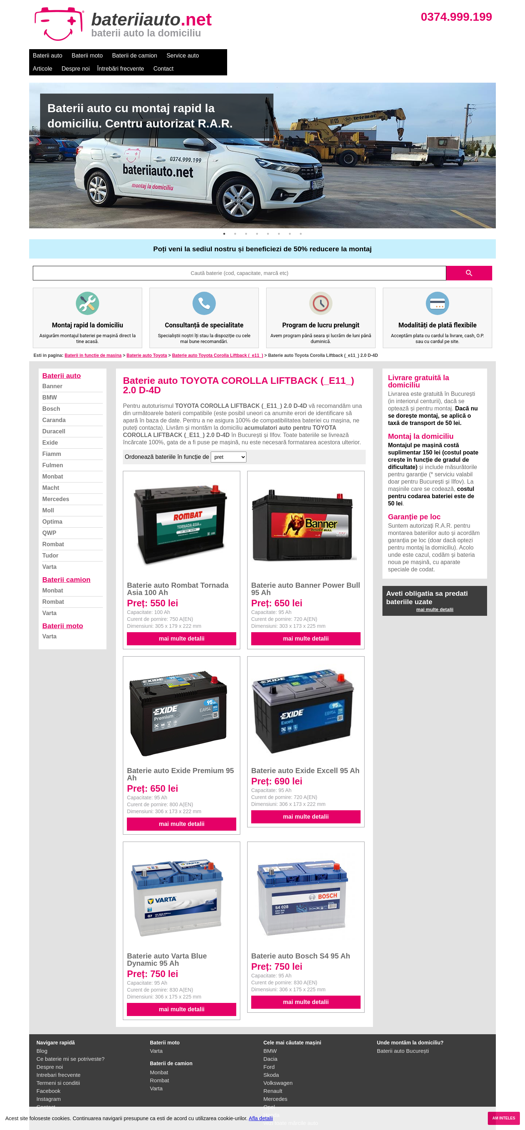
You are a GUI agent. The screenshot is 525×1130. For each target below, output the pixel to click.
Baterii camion (66, 566)
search (469, 260)
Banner (52, 373)
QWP (49, 520)
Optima (52, 508)
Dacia (270, 1046)
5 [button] (268, 220)
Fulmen (52, 452)
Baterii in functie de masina (93, 342)
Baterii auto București (403, 1038)
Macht (50, 475)
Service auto (183, 55)
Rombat (53, 531)
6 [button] (279, 220)
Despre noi (251, 55)
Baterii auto (47, 55)
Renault (273, 1078)
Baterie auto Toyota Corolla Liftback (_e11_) (217, 342)
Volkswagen (278, 1070)
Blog (41, 1038)
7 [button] (289, 220)
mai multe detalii (182, 625)
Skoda (271, 1062)
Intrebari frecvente (58, 1062)
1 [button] (224, 220)
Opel (269, 1094)
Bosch (51, 396)
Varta (49, 554)
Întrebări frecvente (295, 55)
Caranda (54, 407)
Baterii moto (87, 55)
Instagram (48, 1086)
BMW (49, 384)
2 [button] (235, 220)
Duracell (53, 418)
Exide (50, 429)
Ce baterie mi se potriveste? (70, 1046)
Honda (272, 1102)
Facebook (48, 1078)
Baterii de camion (134, 55)
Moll (48, 497)
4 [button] (257, 220)
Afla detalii (261, 1118)
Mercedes (55, 486)
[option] (262, 142)
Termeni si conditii (58, 1070)
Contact (339, 55)
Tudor (50, 542)
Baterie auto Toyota (147, 342)
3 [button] (246, 220)
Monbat (52, 463)
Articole (218, 55)
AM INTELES (503, 1118)
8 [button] (300, 220)
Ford (269, 1054)
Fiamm (51, 441)
